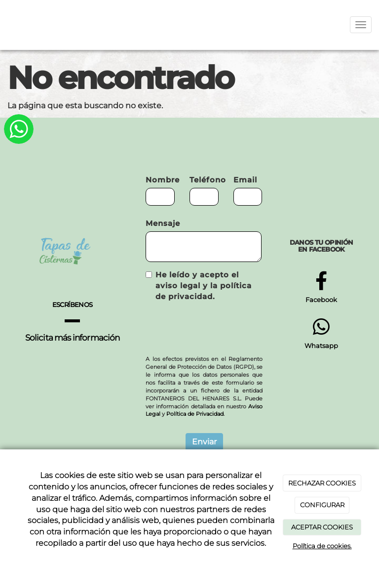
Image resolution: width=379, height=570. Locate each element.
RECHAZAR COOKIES (322, 483)
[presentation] (221, 328)
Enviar (204, 441)
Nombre (160, 179)
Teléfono (204, 179)
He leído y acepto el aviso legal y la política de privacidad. (199, 285)
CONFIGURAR (322, 505)
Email (245, 179)
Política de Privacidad (195, 413)
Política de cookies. (322, 546)
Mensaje (163, 223)
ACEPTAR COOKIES (322, 527)
